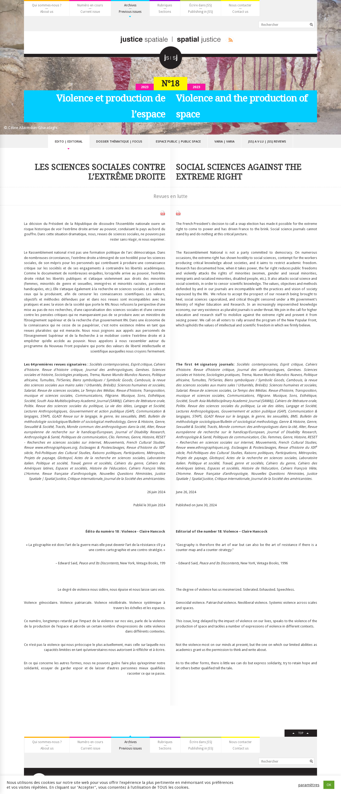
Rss (229, 40)
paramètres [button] (308, 785)
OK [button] (329, 785)
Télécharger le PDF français (162, 213)
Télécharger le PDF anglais (178, 213)
